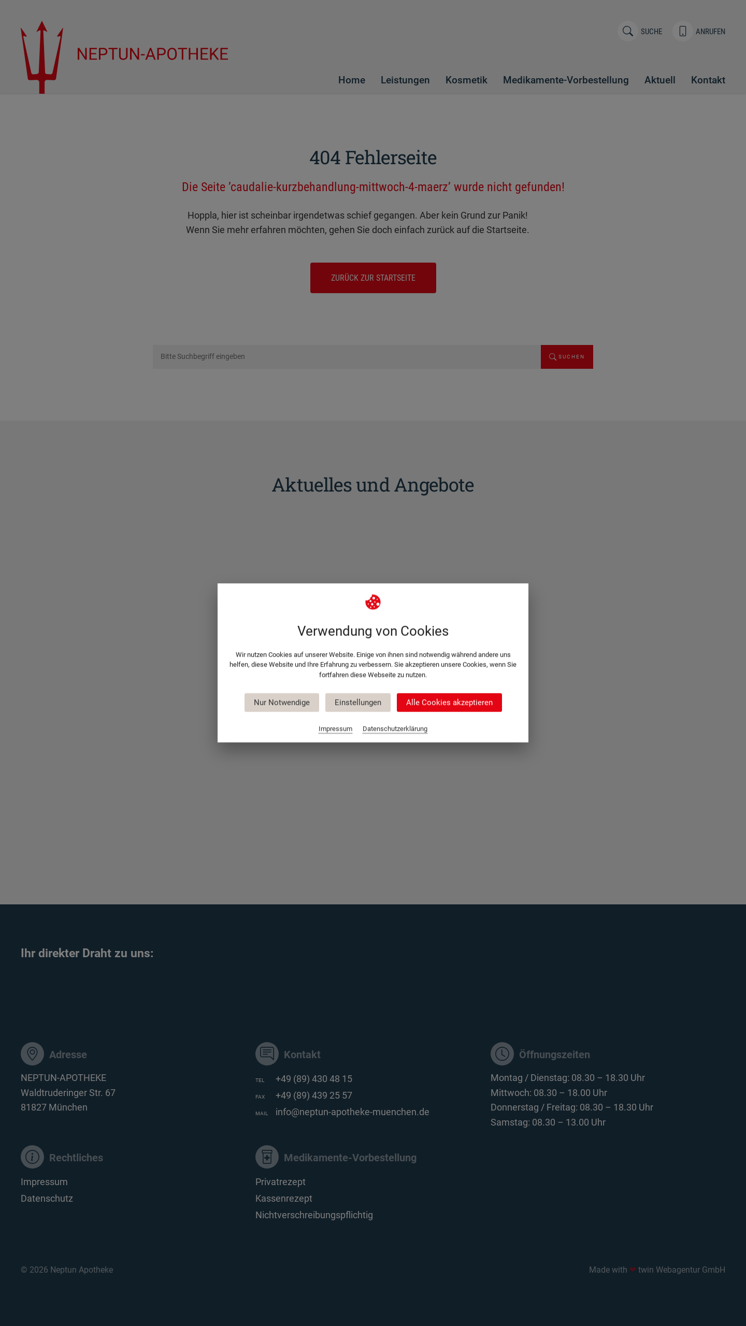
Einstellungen (358, 703)
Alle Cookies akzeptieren (449, 703)
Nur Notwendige (282, 703)
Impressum (335, 729)
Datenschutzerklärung (395, 729)
